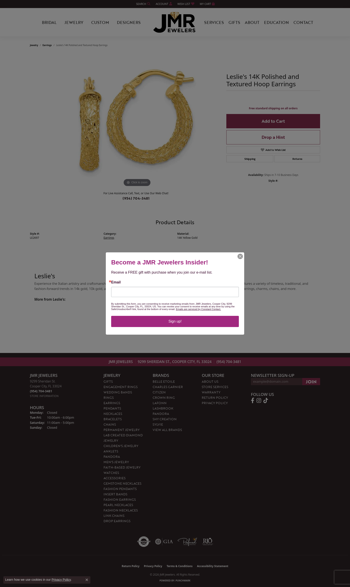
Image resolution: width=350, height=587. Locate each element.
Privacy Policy (61, 579)
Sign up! (175, 321)
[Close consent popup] (86, 580)
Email (116, 282)
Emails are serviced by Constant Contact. (198, 309)
